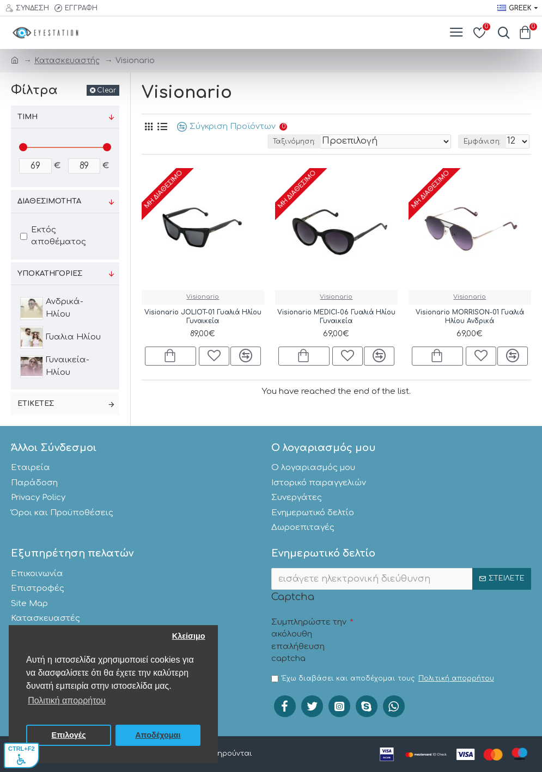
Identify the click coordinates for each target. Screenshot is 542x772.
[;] (35, 166)
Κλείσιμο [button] (188, 636)
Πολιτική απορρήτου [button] (67, 700)
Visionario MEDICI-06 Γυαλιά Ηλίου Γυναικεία (336, 316)
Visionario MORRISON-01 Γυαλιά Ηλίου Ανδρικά (470, 316)
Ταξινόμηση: (294, 141)
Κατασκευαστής (67, 61)
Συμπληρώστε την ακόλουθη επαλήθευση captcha (308, 640)
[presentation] (436, 634)
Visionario (202, 296)
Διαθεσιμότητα (49, 201)
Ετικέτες (35, 403)
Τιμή (27, 117)
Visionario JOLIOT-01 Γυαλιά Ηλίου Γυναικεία (202, 316)
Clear (106, 90)
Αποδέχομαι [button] (157, 735)
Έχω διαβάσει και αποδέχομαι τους (383, 678)
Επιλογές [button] (69, 735)
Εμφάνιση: (482, 141)
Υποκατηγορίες (49, 273)
